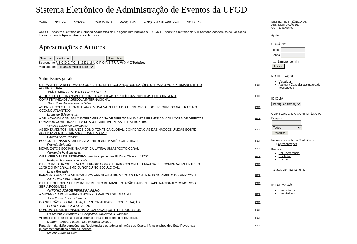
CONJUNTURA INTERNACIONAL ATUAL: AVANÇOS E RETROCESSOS (90, 210)
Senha (276, 55)
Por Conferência (289, 153)
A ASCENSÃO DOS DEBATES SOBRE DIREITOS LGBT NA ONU (85, 194)
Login (275, 49)
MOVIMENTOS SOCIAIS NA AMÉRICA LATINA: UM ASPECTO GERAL (89, 148)
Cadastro (103, 22)
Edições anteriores (161, 22)
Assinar (283, 84)
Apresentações (287, 144)
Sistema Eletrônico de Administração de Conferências (289, 24)
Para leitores (287, 190)
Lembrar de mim (288, 61)
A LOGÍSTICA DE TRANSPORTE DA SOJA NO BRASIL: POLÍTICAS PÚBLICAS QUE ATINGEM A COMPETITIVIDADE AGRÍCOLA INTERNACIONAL (107, 97)
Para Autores (287, 193)
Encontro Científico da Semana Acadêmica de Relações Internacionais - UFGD (104, 32)
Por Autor (285, 156)
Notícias (194, 22)
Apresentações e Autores (80, 35)
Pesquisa (128, 22)
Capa (43, 22)
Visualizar (285, 81)
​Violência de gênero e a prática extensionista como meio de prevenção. (88, 217)
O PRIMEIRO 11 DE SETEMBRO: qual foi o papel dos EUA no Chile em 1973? (94, 156)
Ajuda (275, 35)
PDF (257, 84)
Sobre (60, 22)
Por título (284, 159)
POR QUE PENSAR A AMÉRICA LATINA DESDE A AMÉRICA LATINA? (88, 140)
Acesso (80, 22)
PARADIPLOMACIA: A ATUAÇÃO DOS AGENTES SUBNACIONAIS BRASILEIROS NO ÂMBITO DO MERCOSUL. (118, 175)
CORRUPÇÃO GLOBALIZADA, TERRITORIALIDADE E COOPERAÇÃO (89, 202)
